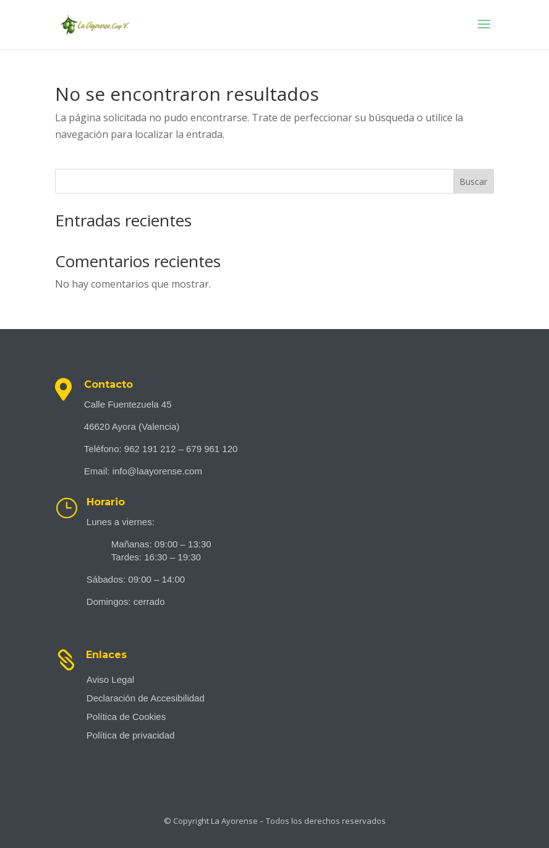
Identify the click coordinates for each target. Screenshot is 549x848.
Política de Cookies (126, 717)
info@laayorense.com (157, 471)
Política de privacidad (131, 735)
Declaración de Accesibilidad (146, 698)
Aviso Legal (110, 680)
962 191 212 (150, 448)
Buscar (473, 181)
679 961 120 (211, 448)
